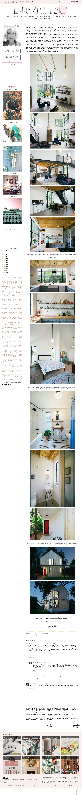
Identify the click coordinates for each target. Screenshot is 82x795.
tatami (17, 370)
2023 (5, 254)
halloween (20, 321)
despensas (17, 307)
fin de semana (11, 317)
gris (21, 319)
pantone (20, 349)
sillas (17, 366)
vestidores (4, 378)
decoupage (9, 307)
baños (12, 282)
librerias (4, 337)
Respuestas (33, 660)
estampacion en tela (12, 313)
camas (13, 288)
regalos (13, 361)
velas (8, 376)
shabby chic (13, 366)
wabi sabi (8, 379)
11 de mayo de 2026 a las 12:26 (40, 675)
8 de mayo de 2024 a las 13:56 (47, 643)
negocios (11, 346)
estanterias (20, 313)
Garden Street (55, 621)
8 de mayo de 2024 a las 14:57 (46, 662)
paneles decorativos (13, 349)
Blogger (72, 785)
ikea (11, 325)
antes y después (12, 278)
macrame (16, 337)
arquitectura (13, 279)
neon (18, 346)
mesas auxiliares (6, 342)
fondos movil (13, 318)
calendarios (19, 287)
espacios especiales (13, 312)
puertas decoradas (10, 358)
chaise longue (12, 296)
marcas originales (12, 338)
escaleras (10, 311)
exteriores (15, 316)
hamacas (3, 322)
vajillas (4, 376)
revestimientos (5, 363)
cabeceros (20, 285)
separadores (7, 366)
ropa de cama (5, 364)
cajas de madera (19, 286)
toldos (16, 374)
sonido (12, 369)
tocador (12, 374)
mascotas (4, 340)
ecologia (14, 309)
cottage (17, 301)
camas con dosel (18, 288)
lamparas (13, 332)
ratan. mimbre (12, 359)
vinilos (15, 378)
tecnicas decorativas (7, 371)
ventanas (12, 376)
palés (7, 349)
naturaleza (19, 345)
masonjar (13, 340)
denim (13, 307)
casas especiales (36, 635)
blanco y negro (14, 283)
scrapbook (15, 365)
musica (12, 345)
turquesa (8, 375)
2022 (5, 256)
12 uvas (4, 277)
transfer (20, 374)
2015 (5, 270)
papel (3, 350)
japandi (9, 328)
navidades (5, 346)
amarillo (20, 277)
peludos (10, 351)
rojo (21, 363)
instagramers (19, 327)
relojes (20, 361)
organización (14, 347)
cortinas (8, 301)
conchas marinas (19, 300)
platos (20, 354)
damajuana (4, 304)
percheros (15, 351)
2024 (5, 250)
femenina (4, 317)
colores (20, 299)
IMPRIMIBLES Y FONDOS (27, 16)
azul (16, 281)
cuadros (20, 303)
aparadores (20, 278)
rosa (10, 364)
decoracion (44, 635)
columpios (4, 300)
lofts (8, 337)
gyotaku (3, 321)
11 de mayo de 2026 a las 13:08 (43, 683)
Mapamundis (4, 338)
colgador (14, 299)
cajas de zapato (6, 287)
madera (20, 337)
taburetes (20, 369)
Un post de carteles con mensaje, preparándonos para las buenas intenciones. (11, 758)
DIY (9, 308)
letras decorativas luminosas (9, 336)
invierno (4, 328)
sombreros (9, 369)
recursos (10, 360)
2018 (5, 264)
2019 (5, 262)
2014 (5, 272)
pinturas (10, 354)
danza (10, 304)
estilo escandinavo (9, 314)
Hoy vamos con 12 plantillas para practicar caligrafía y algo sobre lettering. (11, 738)
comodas (13, 300)
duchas (3, 309)
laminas (13, 331)
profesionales (12, 356)
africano (9, 277)
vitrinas (4, 379)
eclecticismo (8, 309)
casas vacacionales (8, 294)
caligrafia (4, 288)
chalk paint (19, 296)
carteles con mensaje (8, 291)
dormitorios (19, 308)
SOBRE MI (15, 16)
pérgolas (20, 351)
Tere (30, 675)
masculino (9, 340)
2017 (5, 266)
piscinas (16, 354)
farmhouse (20, 316)
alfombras (15, 277)
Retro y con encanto (34, 643)
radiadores (4, 359)
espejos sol (4, 313)
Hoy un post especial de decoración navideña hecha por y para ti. (51, 738)
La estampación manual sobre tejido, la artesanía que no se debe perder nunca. (51, 757)
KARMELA (34, 662)
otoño (3, 349)
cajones (13, 287)
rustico (14, 364)
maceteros (12, 337)
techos (20, 370)
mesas (21, 341)
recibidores (20, 359)
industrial (19, 325)
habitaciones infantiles (11, 321)
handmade (10, 322)
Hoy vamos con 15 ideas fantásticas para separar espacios (70, 757)
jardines (15, 328)
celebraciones (5, 295)
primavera (19, 355)
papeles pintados (9, 350)
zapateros (12, 379)
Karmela (21, 779)
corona (3, 301)
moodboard (5, 345)
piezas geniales (14, 352)
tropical (4, 375)
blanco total (18, 282)
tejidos (15, 371)
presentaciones (13, 355)
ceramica (20, 295)
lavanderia (11, 335)
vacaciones (19, 375)
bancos (8, 282)
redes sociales (17, 360)
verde (21, 376)
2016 (5, 268)
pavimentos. (5, 351)
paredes (17, 350)
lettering (20, 336)
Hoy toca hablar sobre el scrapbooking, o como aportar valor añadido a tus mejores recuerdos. (31, 738)
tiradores (8, 374)
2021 (5, 258)
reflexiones (5, 361)
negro (15, 346)
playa (3, 355)
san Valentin (10, 365)
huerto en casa (19, 324)
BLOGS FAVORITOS (45, 18)
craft (21, 301)
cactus (13, 286)
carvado (17, 291)
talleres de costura (6, 370)
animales (4, 278)
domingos (13, 308)
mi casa (20, 342)
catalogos (20, 294)
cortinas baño (13, 301)
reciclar (4, 360)
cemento (13, 295)
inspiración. (7, 327)
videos (10, 378)
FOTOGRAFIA (56, 16)
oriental (20, 347)
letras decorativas (18, 335)
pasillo (20, 350)
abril (5, 251)
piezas (7, 352)
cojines (9, 299)
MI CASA (34, 18)
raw (16, 359)
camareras (9, 288)
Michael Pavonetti (37, 34)
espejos (20, 312)
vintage (20, 378)
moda (21, 344)
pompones (7, 355)
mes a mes (16, 341)
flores (7, 318)
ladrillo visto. (6, 331)
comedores (9, 300)
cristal (10, 303)
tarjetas (13, 370)
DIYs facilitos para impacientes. (70, 737)
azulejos (20, 281)
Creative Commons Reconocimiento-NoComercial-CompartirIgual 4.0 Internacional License (20, 781)
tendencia (20, 371)
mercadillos (11, 341)
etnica (10, 316)
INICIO (8, 16)
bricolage (8, 285)
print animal (5, 356)
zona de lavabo (18, 379)
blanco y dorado (6, 283)
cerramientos (4, 296)
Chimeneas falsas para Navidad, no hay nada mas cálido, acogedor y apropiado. (31, 757)
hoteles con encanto (11, 324)
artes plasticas (7, 281)
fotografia (19, 318)
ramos (8, 359)
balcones (4, 282)
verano (16, 376)
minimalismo (16, 344)
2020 (5, 260)
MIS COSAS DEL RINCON (43, 16)
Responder (31, 657)
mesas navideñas (14, 342)
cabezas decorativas (6, 286)
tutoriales (13, 375)
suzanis (16, 369)
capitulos (16, 290)
